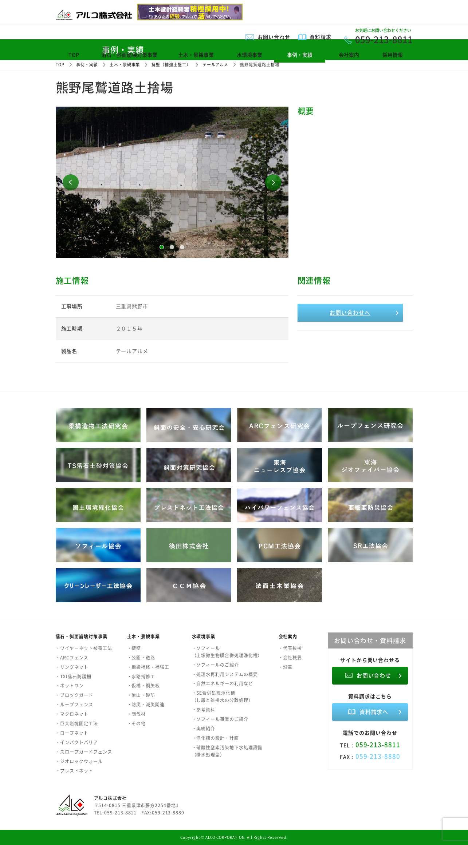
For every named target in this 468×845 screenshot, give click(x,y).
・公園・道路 (141, 657)
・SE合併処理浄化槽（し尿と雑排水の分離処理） (222, 696)
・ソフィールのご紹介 (215, 665)
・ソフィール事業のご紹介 (220, 719)
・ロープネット (72, 733)
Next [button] (273, 182)
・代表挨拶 (290, 648)
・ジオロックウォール (79, 761)
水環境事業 (249, 54)
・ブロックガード (74, 695)
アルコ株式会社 (110, 798)
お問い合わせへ (350, 313)
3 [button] (182, 247)
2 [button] (172, 247)
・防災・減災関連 (146, 704)
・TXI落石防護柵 (73, 676)
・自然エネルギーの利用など (222, 683)
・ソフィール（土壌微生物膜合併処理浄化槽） (227, 652)
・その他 (136, 723)
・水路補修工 (141, 676)
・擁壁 (134, 648)
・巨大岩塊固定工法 (77, 723)
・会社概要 (290, 657)
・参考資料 (204, 709)
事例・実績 (299, 54)
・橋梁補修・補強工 (148, 667)
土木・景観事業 (196, 54)
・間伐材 (136, 714)
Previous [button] (71, 182)
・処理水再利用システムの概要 (225, 674)
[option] (172, 182)
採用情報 (392, 54)
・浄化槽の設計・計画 (215, 738)
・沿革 (286, 667)
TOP (73, 54)
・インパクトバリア (77, 742)
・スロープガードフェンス (84, 752)
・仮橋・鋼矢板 (143, 685)
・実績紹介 (204, 728)
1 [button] (162, 247)
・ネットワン (70, 685)
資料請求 (320, 36)
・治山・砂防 (141, 695)
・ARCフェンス (72, 657)
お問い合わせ (273, 36)
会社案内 (349, 54)
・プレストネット (74, 770)
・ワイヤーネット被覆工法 (84, 648)
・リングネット (72, 667)
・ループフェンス (74, 704)
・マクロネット (72, 714)
